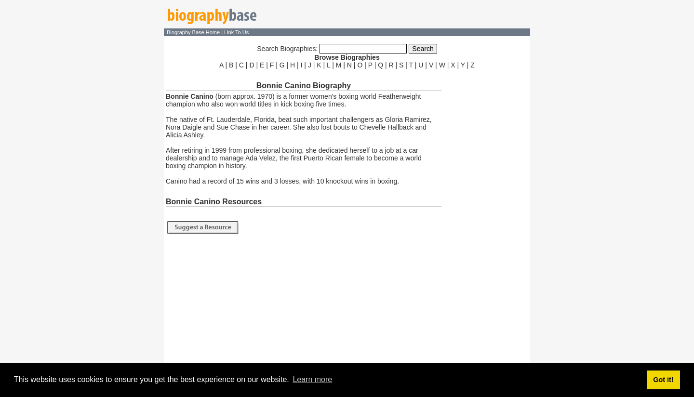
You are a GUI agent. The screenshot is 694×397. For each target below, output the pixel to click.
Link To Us (236, 32)
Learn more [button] (312, 379)
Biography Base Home (194, 32)
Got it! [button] (663, 380)
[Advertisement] (486, 215)
